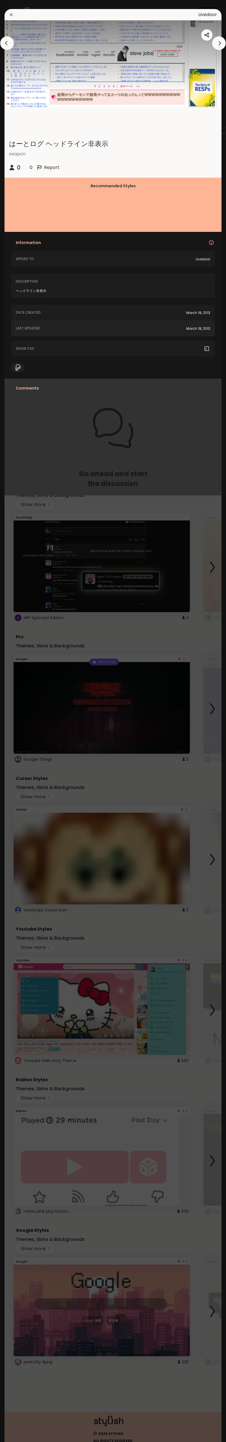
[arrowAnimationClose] (7, 43)
